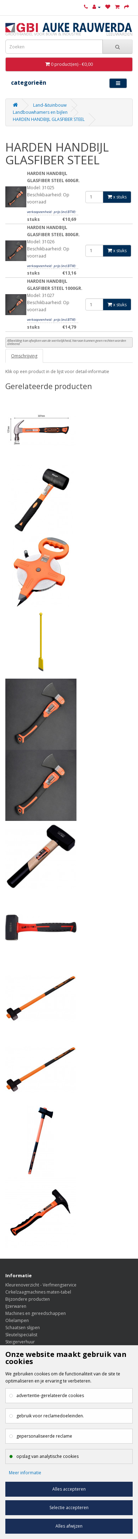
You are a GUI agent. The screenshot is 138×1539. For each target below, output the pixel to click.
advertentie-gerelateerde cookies (50, 1395)
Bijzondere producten (27, 1299)
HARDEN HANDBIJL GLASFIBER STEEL (49, 119)
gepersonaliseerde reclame (44, 1436)
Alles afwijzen (69, 1526)
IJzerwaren (15, 1306)
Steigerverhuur (20, 1342)
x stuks (117, 197)
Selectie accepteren (69, 1507)
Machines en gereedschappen (35, 1313)
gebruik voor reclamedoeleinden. (50, 1416)
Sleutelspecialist (21, 1335)
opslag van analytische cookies (47, 1456)
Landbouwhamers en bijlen (40, 112)
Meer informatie (25, 1473)
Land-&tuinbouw (50, 105)
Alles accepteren (69, 1489)
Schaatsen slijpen (22, 1328)
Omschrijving (24, 356)
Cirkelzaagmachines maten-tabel (38, 1292)
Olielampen (17, 1320)
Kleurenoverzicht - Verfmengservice (40, 1285)
